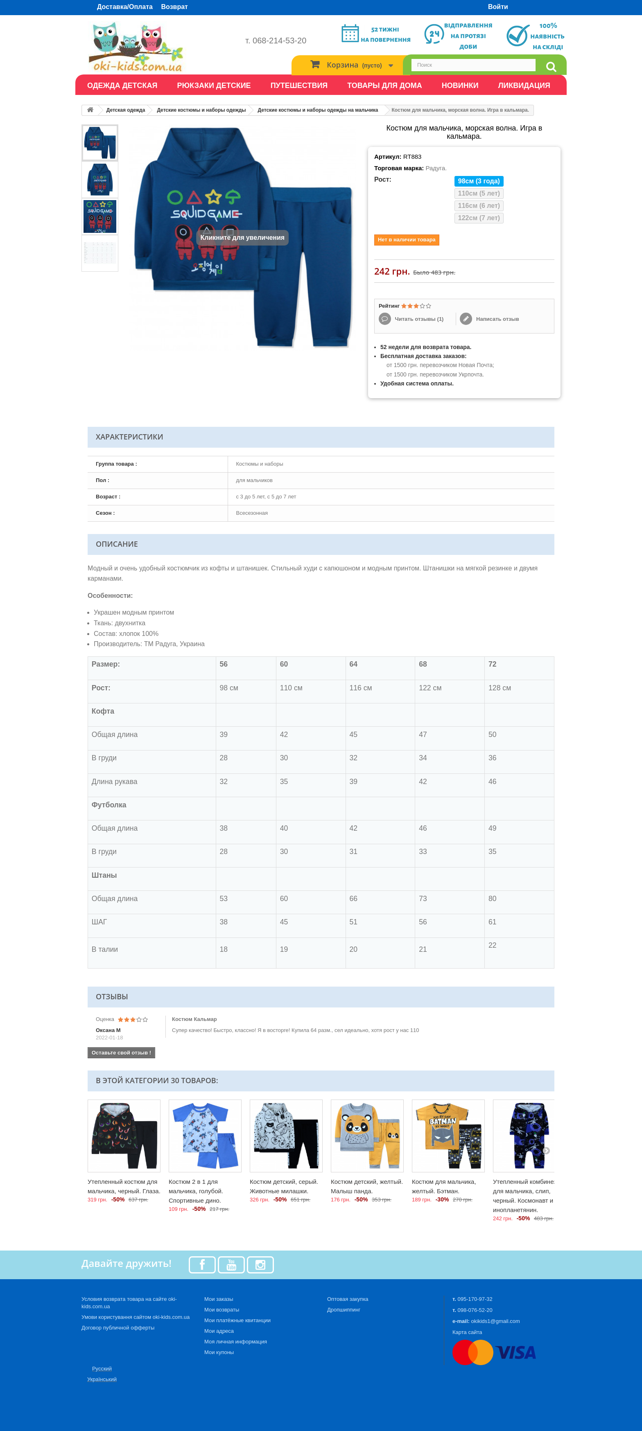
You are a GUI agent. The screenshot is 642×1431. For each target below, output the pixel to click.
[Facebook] (202, 1264)
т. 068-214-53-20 (275, 40)
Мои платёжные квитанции (237, 1320)
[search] (551, 67)
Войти (498, 6)
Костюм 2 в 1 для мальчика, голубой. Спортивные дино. (196, 1191)
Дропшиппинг (343, 1310)
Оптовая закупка (347, 1299)
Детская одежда (125, 110)
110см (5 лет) (479, 193)
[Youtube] (231, 1264)
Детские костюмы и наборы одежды (201, 110)
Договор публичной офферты (117, 1328)
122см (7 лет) (479, 217)
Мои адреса (219, 1331)
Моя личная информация (235, 1342)
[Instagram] (260, 1264)
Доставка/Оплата (125, 6)
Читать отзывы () (418, 319)
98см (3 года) (479, 181)
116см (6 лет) (479, 205)
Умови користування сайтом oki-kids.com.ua (135, 1317)
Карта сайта (467, 1332)
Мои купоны (219, 1352)
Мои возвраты (221, 1310)
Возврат (174, 6)
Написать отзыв (497, 319)
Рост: (382, 179)
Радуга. (436, 168)
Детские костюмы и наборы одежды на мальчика (318, 110)
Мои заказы (218, 1299)
